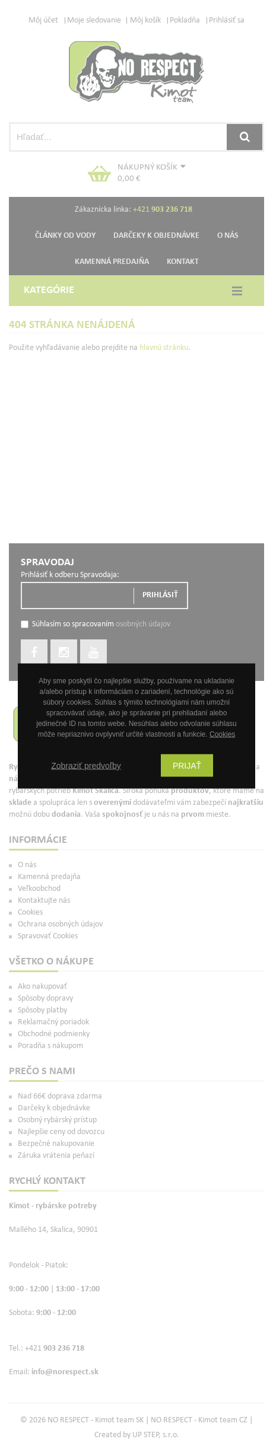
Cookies (222, 734)
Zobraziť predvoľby (86, 765)
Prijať (187, 765)
